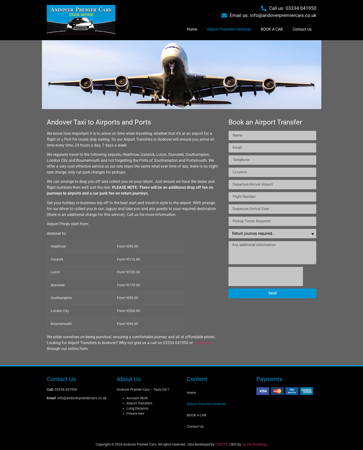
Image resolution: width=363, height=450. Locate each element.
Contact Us (302, 29)
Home (192, 29)
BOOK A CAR (272, 29)
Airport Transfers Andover (229, 29)
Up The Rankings (254, 444)
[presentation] (265, 276)
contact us (203, 342)
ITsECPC (221, 444)
